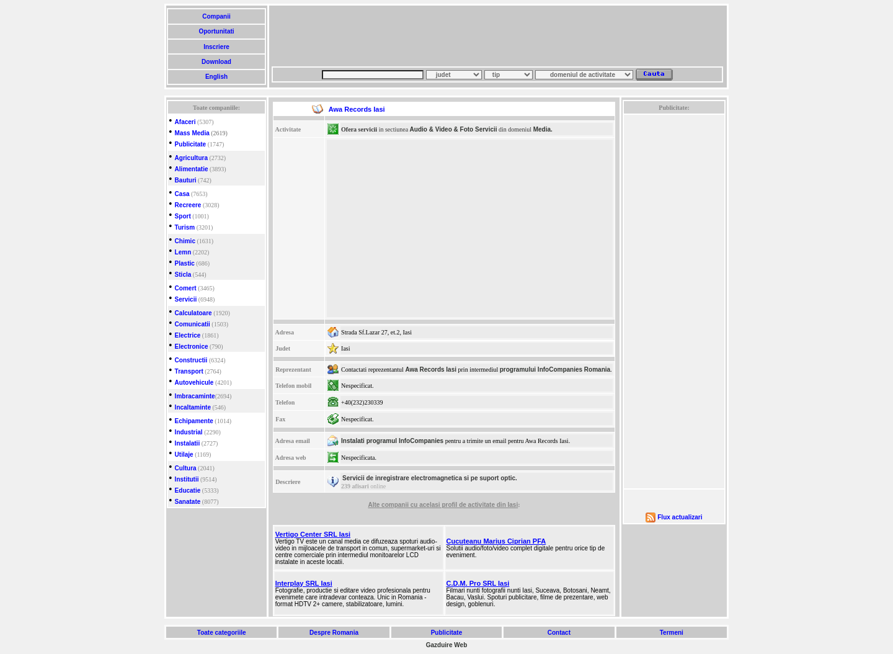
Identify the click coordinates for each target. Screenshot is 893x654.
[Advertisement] (497, 36)
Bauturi (186, 180)
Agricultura (191, 158)
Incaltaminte (193, 407)
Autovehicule (194, 382)
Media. (543, 129)
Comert (186, 288)
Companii (216, 16)
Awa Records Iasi (430, 369)
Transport (189, 371)
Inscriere (216, 46)
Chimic (185, 241)
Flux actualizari (679, 517)
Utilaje (184, 454)
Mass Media (192, 133)
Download (216, 61)
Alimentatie (191, 169)
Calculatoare (193, 313)
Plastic (185, 263)
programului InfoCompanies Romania (555, 369)
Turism (185, 227)
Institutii (187, 479)
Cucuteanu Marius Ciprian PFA (496, 541)
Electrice (188, 335)
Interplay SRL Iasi (303, 583)
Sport (183, 216)
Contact (559, 632)
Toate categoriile (221, 632)
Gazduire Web (447, 645)
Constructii (191, 360)
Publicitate (191, 144)
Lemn (183, 252)
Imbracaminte (195, 396)
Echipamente (194, 421)
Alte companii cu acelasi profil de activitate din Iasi (443, 504)
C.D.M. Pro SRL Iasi (478, 583)
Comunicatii (192, 324)
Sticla (183, 274)
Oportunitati (216, 31)
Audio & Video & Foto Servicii (453, 129)
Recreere (188, 205)
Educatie (188, 490)
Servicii (186, 299)
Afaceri (185, 122)
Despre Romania (334, 632)
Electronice (191, 346)
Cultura (186, 468)
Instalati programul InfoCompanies (392, 440)
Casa (182, 193)
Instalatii (187, 443)
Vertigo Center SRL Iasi (312, 534)
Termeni (671, 632)
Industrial (189, 432)
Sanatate (188, 501)
